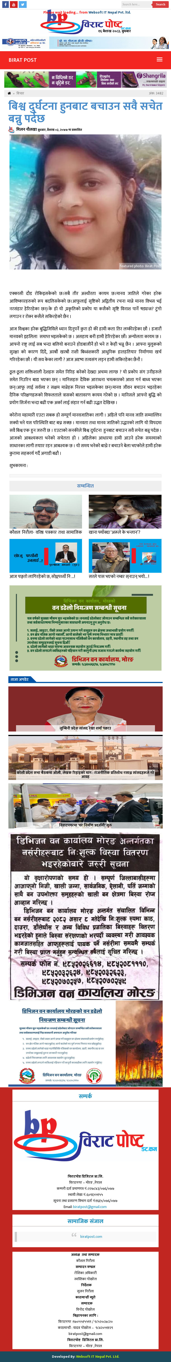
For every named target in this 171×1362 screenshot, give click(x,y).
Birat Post (23, 60)
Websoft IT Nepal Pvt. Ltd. (97, 1357)
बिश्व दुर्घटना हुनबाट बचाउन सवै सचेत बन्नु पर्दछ (85, 112)
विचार (20, 93)
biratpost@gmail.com (90, 1207)
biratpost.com (91, 1237)
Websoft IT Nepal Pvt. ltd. (110, 12)
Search (160, 4)
